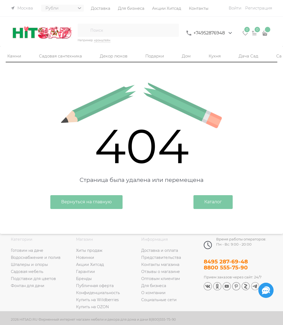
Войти (235, 8)
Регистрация (258, 8)
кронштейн (102, 40)
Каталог (213, 201)
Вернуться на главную (86, 201)
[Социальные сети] (266, 290)
